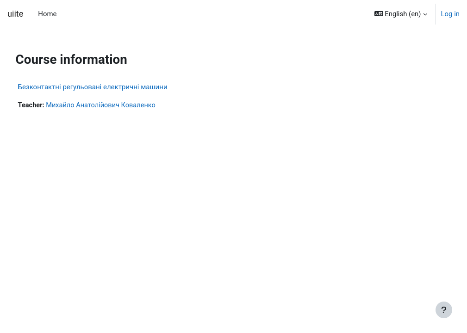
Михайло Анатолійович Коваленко (120, 105)
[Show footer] (444, 310)
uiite (15, 13)
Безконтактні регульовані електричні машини (110, 87)
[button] (400, 14)
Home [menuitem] (47, 14)
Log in (450, 14)
